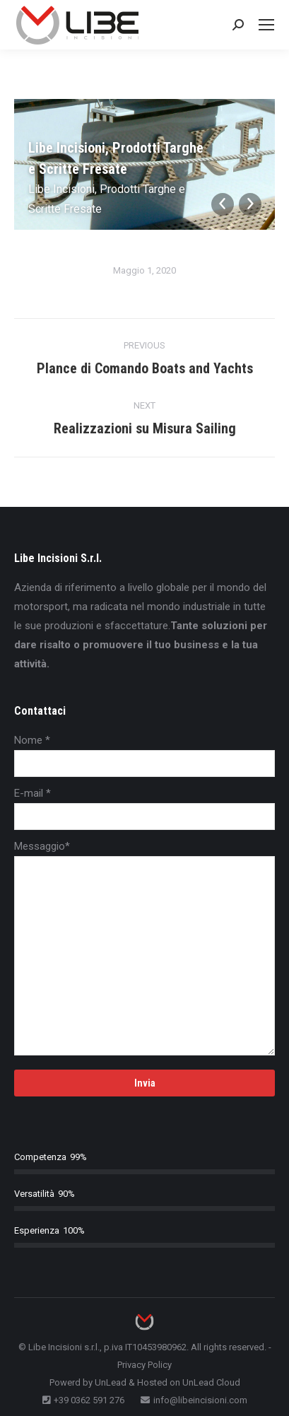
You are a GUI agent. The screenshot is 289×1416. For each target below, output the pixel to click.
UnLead (110, 1382)
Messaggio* (42, 846)
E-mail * (32, 793)
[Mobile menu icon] (266, 24)
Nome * (32, 740)
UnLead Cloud (211, 1382)
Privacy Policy (144, 1364)
